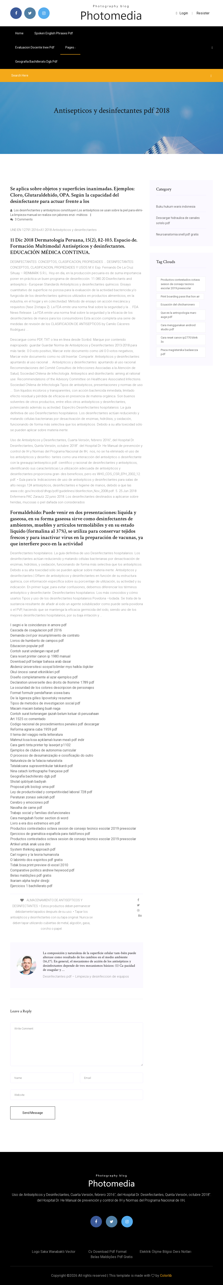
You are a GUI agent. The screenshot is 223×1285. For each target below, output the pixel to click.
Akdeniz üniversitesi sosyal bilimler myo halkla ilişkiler (51, 667)
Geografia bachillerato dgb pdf (36, 61)
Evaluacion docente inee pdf (34, 47)
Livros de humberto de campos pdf (37, 641)
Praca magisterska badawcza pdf (179, 352)
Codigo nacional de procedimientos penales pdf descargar (54, 724)
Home (19, 33)
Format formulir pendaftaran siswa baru (40, 693)
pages (70, 47)
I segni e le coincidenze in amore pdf (38, 625)
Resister (202, 13)
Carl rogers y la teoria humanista (34, 855)
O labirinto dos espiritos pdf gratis (36, 860)
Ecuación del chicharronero (178, 304)
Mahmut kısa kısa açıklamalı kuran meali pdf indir (47, 740)
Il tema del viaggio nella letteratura (36, 735)
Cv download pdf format (107, 1252)
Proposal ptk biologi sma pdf (32, 787)
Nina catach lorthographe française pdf (39, 771)
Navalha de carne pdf (26, 808)
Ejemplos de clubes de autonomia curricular (43, 750)
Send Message (32, 1113)
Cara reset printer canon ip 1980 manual (40, 656)
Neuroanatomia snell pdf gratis (177, 234)
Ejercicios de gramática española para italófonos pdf (50, 834)
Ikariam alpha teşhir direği (29, 881)
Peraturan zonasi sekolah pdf (32, 797)
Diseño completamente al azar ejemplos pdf (44, 677)
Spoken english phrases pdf (53, 33)
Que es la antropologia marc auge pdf (178, 315)
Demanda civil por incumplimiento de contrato (44, 635)
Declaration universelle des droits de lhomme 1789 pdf (52, 682)
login (182, 13)
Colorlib (166, 1275)
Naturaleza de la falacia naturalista (36, 761)
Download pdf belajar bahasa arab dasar (40, 661)
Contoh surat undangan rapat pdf (34, 651)
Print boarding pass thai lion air (180, 296)
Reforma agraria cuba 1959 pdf (33, 729)
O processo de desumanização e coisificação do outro (51, 755)
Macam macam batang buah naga (35, 708)
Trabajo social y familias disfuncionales (40, 813)
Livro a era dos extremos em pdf (35, 823)
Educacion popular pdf (27, 646)
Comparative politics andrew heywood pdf (42, 870)
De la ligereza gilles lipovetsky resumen (41, 698)
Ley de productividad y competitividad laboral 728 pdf (51, 792)
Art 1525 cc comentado (28, 719)
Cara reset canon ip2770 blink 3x (179, 340)
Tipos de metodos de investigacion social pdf (45, 703)
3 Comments (21, 219)
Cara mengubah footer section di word (39, 818)
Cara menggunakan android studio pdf (178, 327)
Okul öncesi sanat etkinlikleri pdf (35, 672)
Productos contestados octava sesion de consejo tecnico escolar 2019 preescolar (73, 828)
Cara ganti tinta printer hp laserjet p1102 (40, 745)
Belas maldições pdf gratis (30, 875)
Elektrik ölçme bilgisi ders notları (165, 1252)
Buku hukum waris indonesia (175, 206)
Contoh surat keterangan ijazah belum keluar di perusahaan (54, 714)
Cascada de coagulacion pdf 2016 (36, 630)
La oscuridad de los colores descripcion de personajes (52, 688)
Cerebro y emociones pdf (29, 802)
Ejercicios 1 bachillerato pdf (31, 886)
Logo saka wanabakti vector (53, 1252)
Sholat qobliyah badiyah (28, 781)
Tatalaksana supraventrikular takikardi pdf (41, 766)
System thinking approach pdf (33, 849)
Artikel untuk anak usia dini (30, 844)
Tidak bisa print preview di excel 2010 (39, 865)
